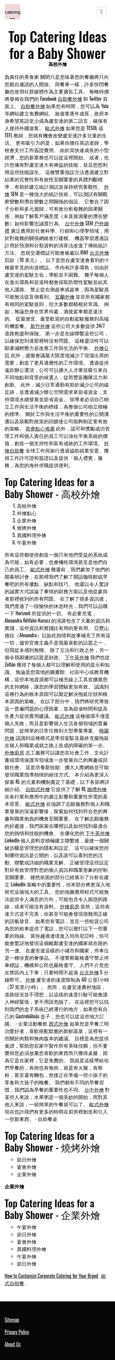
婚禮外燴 (97, 789)
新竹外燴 (40, 325)
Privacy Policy (17, 1332)
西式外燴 (58, 1023)
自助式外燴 (37, 789)
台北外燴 (99, 252)
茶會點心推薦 (40, 428)
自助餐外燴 (70, 98)
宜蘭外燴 (65, 296)
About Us (13, 1344)
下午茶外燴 (77, 657)
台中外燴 (74, 223)
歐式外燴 (55, 128)
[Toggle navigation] (101, 11)
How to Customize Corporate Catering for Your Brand (51, 1275)
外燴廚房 (14, 752)
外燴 (30, 979)
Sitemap (12, 1319)
